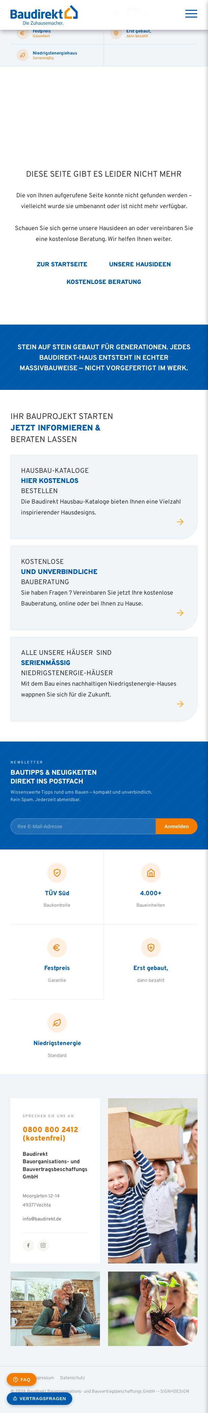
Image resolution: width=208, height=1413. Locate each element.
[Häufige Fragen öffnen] (21, 1379)
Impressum (43, 1377)
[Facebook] (28, 1245)
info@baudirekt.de (42, 1218)
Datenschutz (72, 1377)
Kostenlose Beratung (104, 282)
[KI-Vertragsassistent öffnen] (39, 1398)
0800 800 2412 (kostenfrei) (50, 1134)
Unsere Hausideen (140, 264)
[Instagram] (43, 1245)
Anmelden (176, 826)
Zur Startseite (62, 264)
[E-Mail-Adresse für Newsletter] (83, 826)
